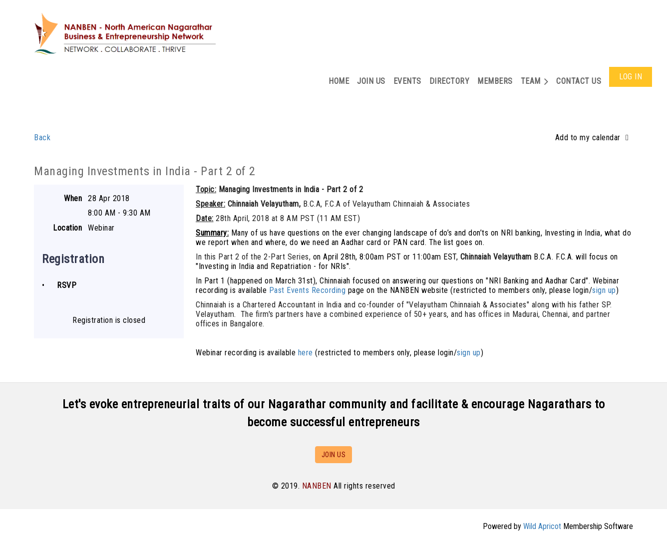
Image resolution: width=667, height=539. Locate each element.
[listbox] (594, 138)
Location (67, 228)
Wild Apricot (542, 526)
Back (42, 137)
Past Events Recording (307, 290)
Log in (630, 76)
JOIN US (334, 455)
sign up (604, 290)
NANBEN (317, 486)
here (305, 352)
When (73, 198)
